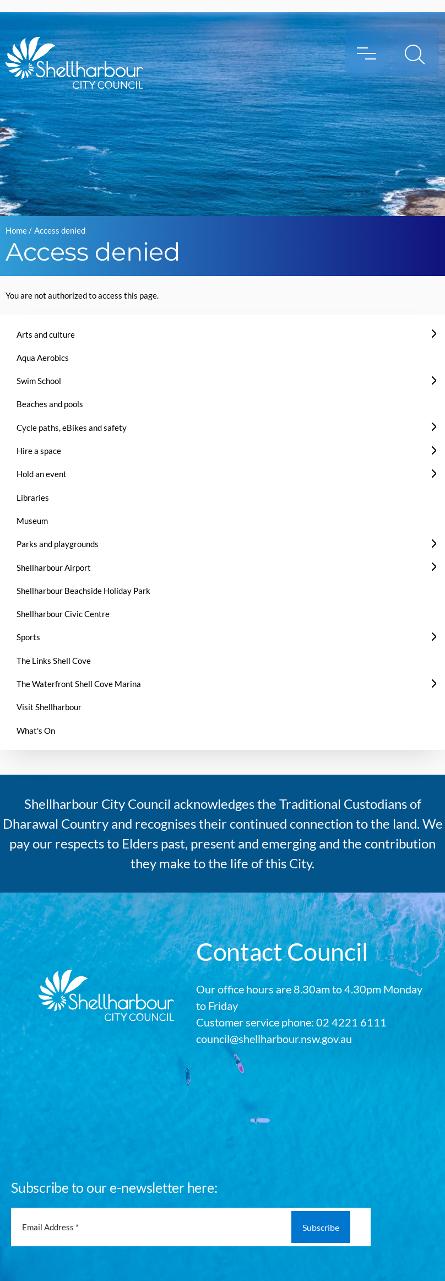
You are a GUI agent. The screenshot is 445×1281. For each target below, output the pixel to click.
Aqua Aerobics (43, 358)
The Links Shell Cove (54, 661)
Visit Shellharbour (49, 707)
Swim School (39, 381)
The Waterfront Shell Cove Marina (79, 684)
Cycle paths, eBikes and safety (72, 428)
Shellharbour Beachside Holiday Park (83, 591)
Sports (28, 637)
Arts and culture (46, 334)
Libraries (33, 497)
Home (16, 230)
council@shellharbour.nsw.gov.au (274, 1038)
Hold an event (42, 474)
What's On (36, 731)
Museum (32, 521)
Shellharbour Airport (54, 567)
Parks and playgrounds (58, 544)
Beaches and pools (50, 404)
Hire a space (39, 451)
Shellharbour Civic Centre (63, 614)
